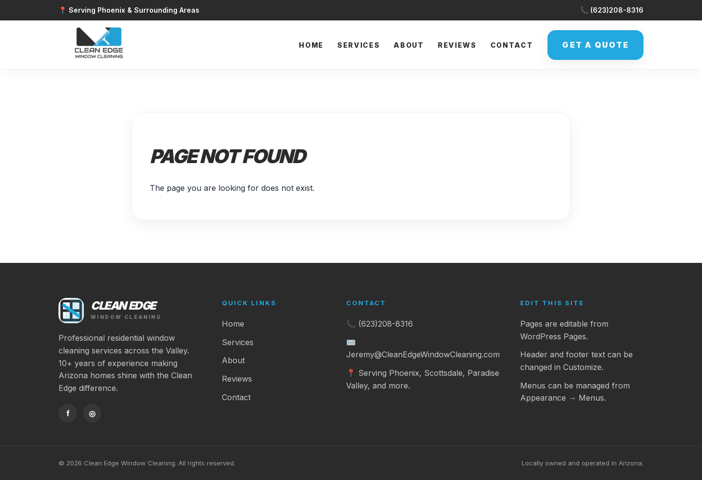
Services (358, 45)
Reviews (457, 45)
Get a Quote (595, 45)
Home (311, 45)
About (408, 45)
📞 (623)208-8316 (612, 10)
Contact (511, 45)
